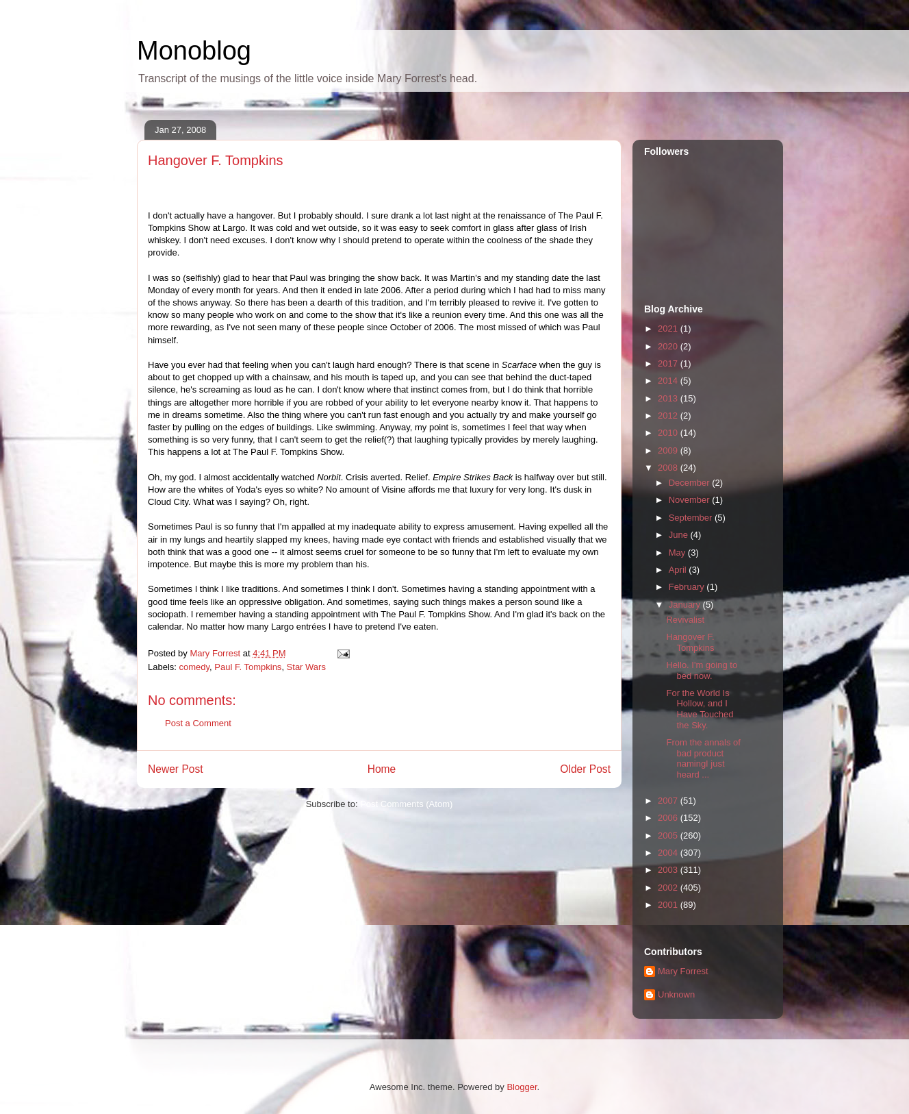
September (692, 517)
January (686, 604)
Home (382, 769)
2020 (669, 346)
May (678, 552)
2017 (669, 363)
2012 (669, 415)
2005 (669, 835)
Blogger (522, 1087)
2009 (669, 450)
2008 (669, 467)
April (679, 570)
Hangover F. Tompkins (690, 642)
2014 (669, 380)
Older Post (585, 769)
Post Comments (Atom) (406, 804)
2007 (669, 800)
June (680, 535)
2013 (669, 398)
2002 (669, 887)
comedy (194, 667)
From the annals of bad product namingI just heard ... (703, 758)
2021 (669, 328)
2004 (669, 852)
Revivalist (685, 620)
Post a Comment (198, 723)
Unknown (676, 994)
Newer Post (175, 769)
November (691, 500)
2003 (669, 870)
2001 (669, 905)
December (691, 483)
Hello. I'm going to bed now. (701, 670)
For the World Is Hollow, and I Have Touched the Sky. (699, 709)
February (688, 587)
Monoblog (194, 50)
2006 (669, 818)
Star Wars (306, 667)
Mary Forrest (683, 971)
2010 (669, 433)
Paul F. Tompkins (247, 667)
